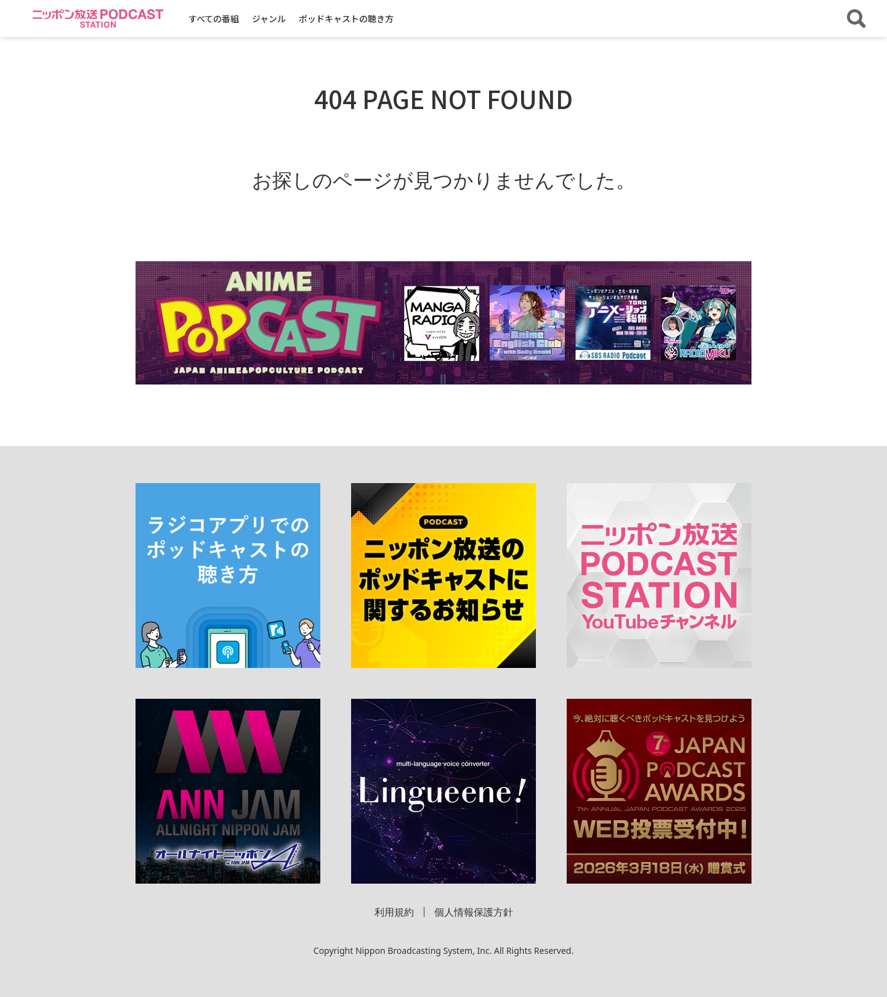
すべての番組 (213, 18)
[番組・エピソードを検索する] (856, 18)
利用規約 (394, 912)
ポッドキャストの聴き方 (346, 18)
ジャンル (269, 18)
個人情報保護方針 (473, 912)
